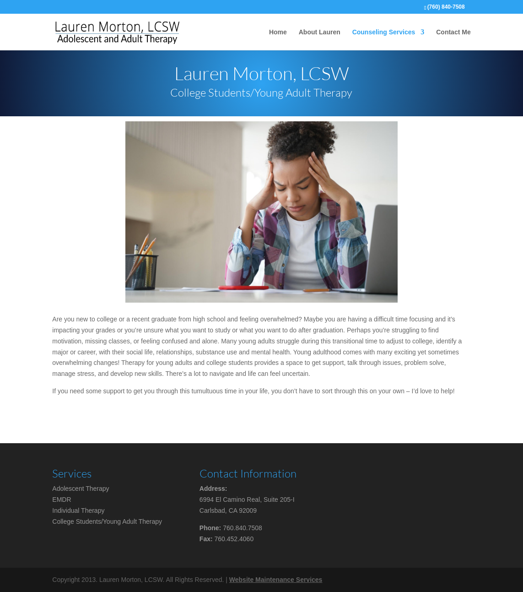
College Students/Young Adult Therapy (107, 521)
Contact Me (453, 32)
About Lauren (319, 32)
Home (278, 32)
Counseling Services (383, 32)
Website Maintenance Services (276, 579)
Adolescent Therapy (80, 488)
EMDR (61, 499)
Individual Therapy (78, 510)
